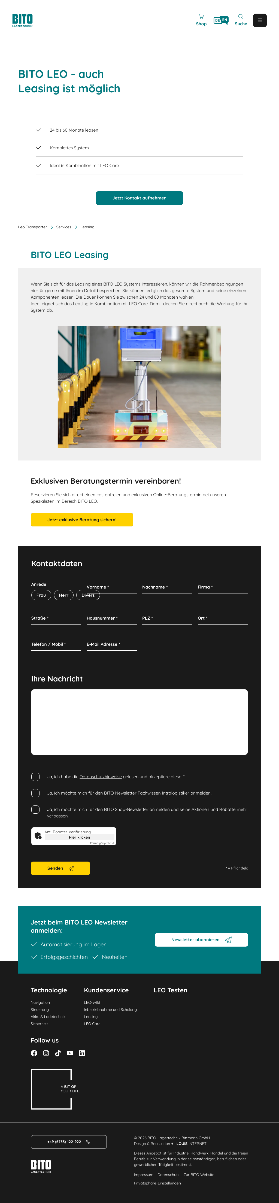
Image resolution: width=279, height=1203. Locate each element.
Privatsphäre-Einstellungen (157, 1183)
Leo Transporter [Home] (32, 227)
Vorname (98, 587)
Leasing (91, 1016)
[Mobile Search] (241, 20)
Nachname (155, 587)
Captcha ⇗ (102, 843)
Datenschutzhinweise (101, 776)
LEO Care (92, 1023)
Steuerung (40, 1009)
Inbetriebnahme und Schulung (110, 1009)
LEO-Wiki (92, 1002)
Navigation (40, 1002)
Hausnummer (102, 618)
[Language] (221, 20)
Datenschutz (168, 1174)
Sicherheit (39, 1023)
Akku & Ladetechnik (48, 1016)
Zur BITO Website (198, 1174)
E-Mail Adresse (103, 644)
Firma (205, 587)
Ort (203, 618)
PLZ (147, 618)
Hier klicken (79, 837)
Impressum (143, 1174)
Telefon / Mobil (48, 644)
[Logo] (28, 20)
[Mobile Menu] (260, 20)
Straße (39, 618)
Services (60, 227)
